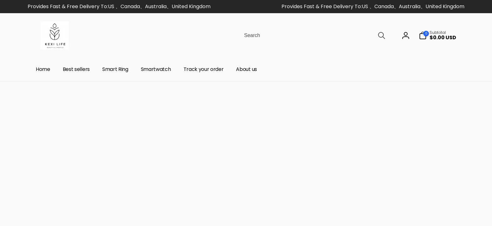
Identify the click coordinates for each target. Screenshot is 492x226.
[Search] (381, 35)
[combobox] (314, 35)
